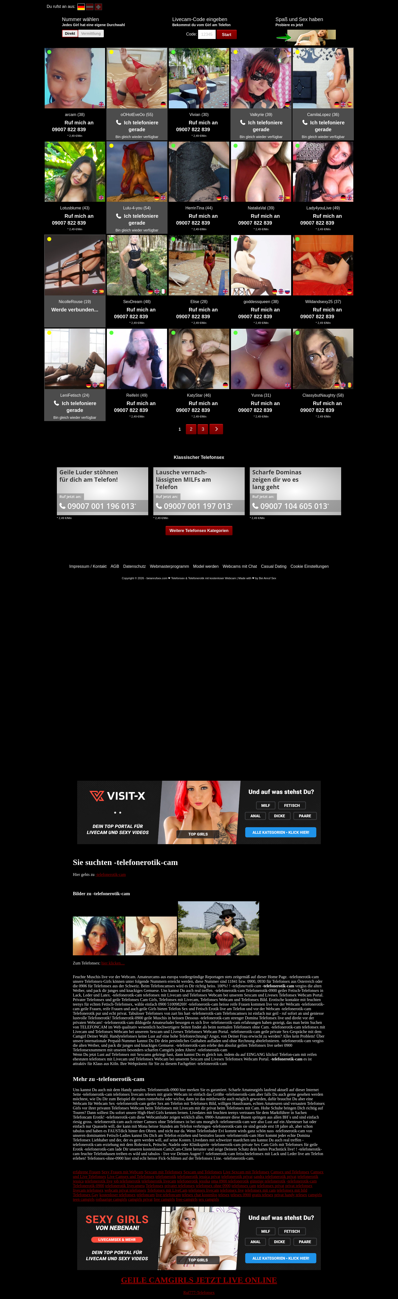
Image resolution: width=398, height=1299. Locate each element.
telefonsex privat (270, 1186)
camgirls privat (140, 1199)
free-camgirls (186, 1199)
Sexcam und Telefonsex (203, 1172)
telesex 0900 (240, 1195)
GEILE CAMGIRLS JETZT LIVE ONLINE (199, 1280)
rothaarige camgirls (111, 1199)
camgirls (315, 1195)
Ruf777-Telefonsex (198, 1292)
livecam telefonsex (88, 1190)
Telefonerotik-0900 (88, 1186)
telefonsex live (232, 1190)
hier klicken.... (113, 963)
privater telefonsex (179, 1186)
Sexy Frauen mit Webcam (122, 1172)
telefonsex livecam (203, 1190)
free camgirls (164, 1199)
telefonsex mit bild (292, 1190)
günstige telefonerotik (268, 1181)
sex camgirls (208, 1199)
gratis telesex (262, 1195)
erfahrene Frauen (87, 1172)
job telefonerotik (126, 1181)
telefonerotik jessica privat (198, 1176)
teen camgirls (84, 1199)
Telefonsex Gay (85, 1195)
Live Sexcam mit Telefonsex (246, 1172)
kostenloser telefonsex (118, 1195)
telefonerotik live (99, 1181)
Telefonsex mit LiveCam (167, 1190)
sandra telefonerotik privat (275, 1176)
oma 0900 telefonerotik (230, 1181)
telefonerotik (166, 1176)
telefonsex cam (243, 1186)
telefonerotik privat (237, 1176)
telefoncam (146, 1195)
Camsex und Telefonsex (290, 1172)
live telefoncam (168, 1195)
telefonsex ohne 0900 (213, 1186)
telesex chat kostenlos (199, 1195)
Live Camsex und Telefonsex (131, 1176)
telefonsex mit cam (260, 1190)
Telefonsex (154, 1186)
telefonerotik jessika (193, 1181)
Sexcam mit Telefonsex (163, 1172)
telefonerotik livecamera (125, 1186)
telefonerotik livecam (159, 1181)
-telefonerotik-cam (110, 874)
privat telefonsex (298, 1186)
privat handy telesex (290, 1195)
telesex (223, 1195)
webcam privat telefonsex (125, 1190)
